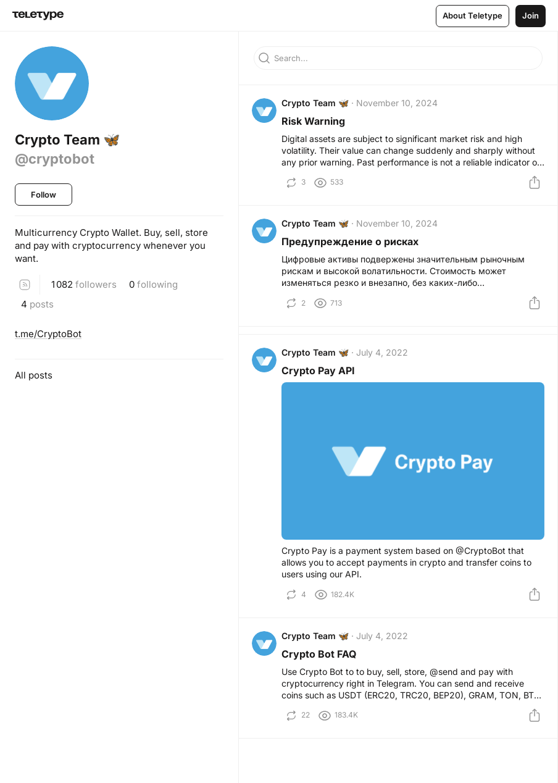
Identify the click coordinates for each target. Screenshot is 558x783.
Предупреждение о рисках (351, 247)
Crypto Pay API (320, 380)
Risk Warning (315, 123)
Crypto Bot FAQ (320, 665)
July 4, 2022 (384, 362)
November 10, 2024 (398, 104)
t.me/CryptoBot (48, 334)
